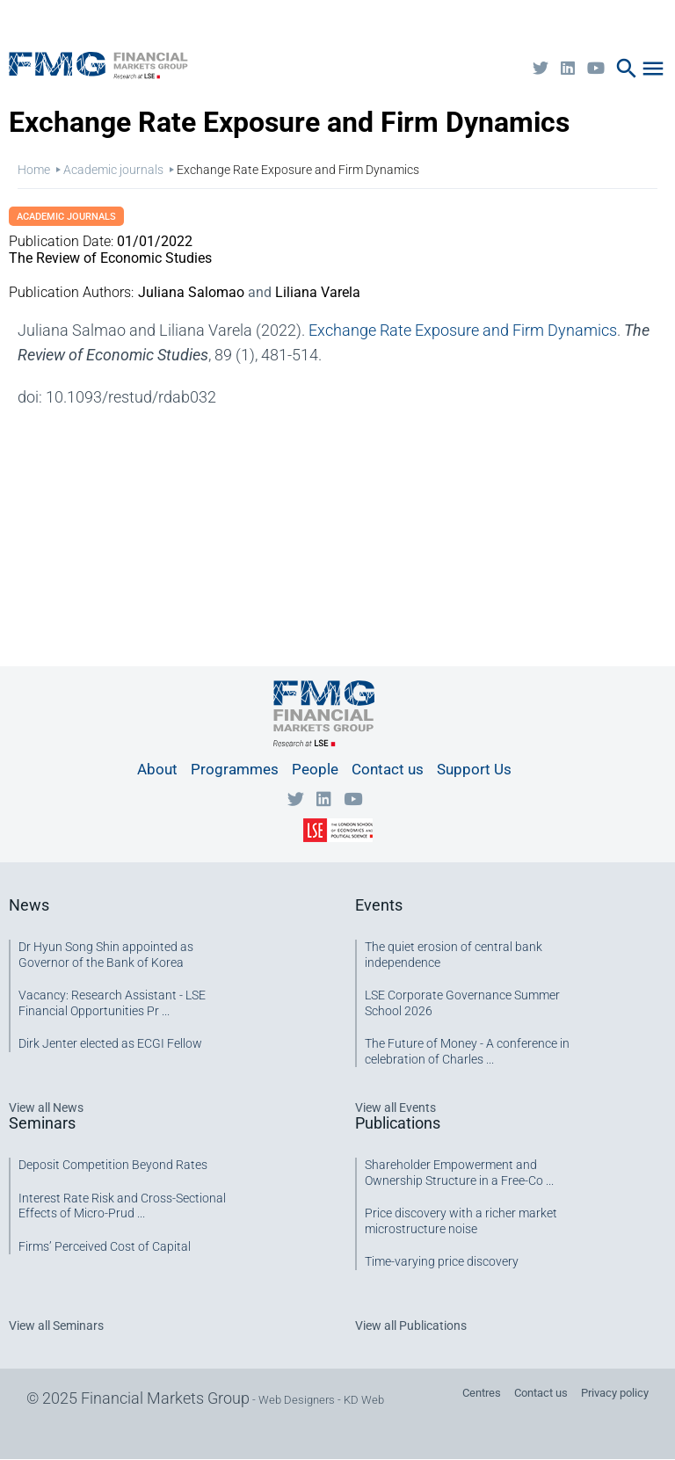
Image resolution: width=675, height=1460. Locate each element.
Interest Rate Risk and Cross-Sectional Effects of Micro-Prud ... (122, 1206)
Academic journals (113, 170)
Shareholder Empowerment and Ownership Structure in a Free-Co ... (459, 1173)
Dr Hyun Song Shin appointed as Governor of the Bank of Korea (105, 955)
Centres (481, 1392)
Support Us (474, 769)
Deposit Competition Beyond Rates (112, 1165)
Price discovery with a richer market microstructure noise (461, 1221)
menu (653, 68)
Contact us (388, 769)
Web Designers (296, 1399)
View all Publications (411, 1325)
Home (34, 170)
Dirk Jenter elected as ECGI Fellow (110, 1043)
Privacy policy (615, 1392)
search (626, 68)
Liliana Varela (317, 292)
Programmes (235, 769)
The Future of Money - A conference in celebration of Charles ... (467, 1051)
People (315, 769)
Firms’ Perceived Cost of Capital (104, 1246)
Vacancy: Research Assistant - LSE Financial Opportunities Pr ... (112, 1003)
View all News (46, 1107)
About (157, 769)
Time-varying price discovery (442, 1261)
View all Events (395, 1107)
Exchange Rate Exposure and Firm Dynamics (462, 330)
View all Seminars (56, 1325)
